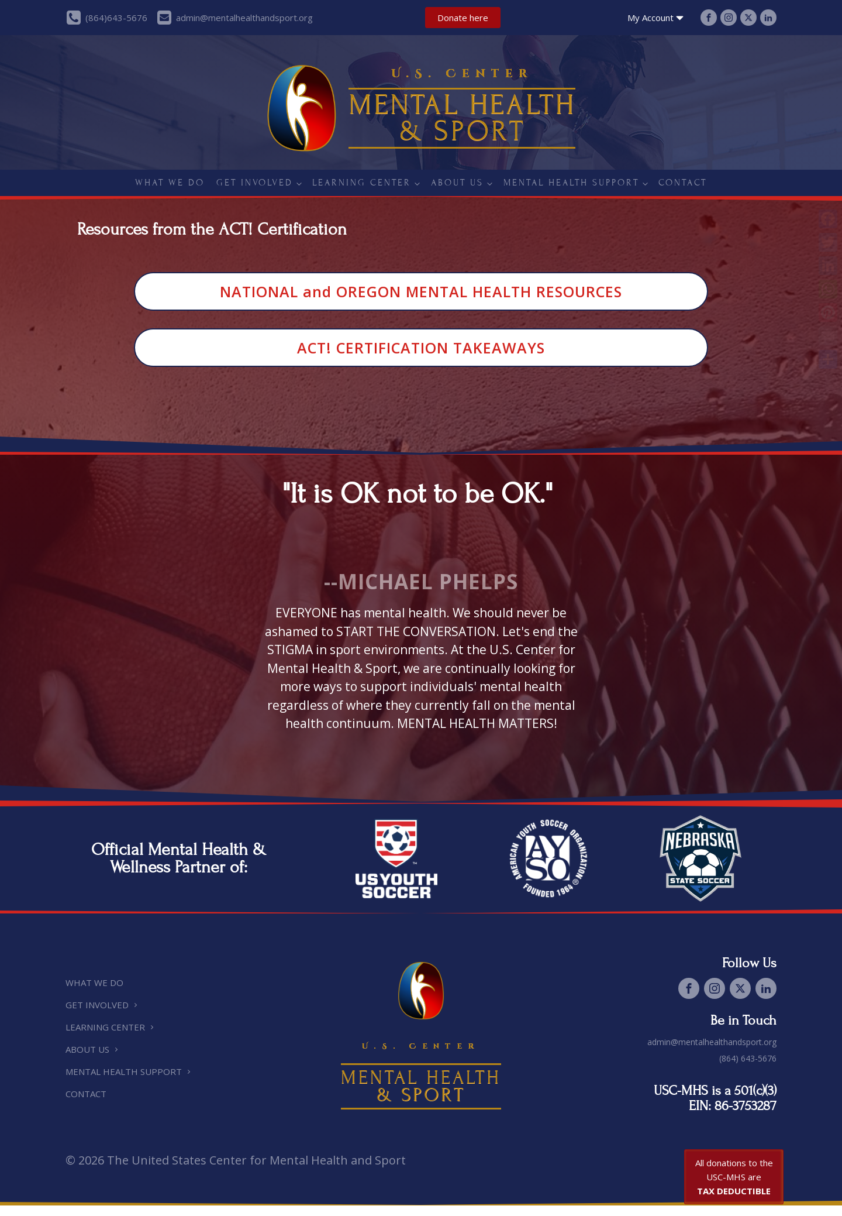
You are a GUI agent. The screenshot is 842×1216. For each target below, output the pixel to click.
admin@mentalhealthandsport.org (712, 1041)
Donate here (462, 17)
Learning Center (361, 182)
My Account (656, 18)
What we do (170, 182)
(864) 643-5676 (748, 1058)
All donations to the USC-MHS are (734, 1177)
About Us (457, 182)
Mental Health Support (571, 182)
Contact (682, 182)
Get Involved (254, 182)
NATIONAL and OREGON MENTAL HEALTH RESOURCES (421, 291)
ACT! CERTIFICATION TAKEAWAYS (421, 348)
